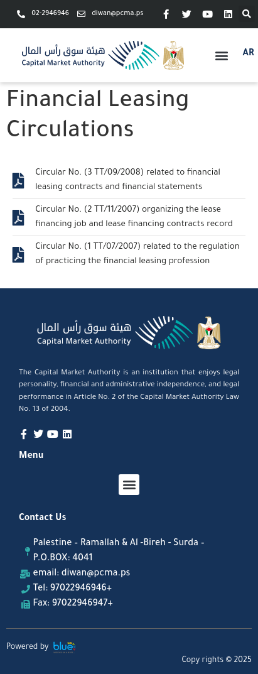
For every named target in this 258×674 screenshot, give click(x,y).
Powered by (27, 647)
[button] (247, 14)
